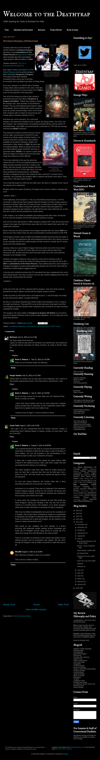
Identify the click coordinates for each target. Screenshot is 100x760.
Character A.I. (81, 566)
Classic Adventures (88, 471)
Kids (89, 480)
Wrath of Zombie (78, 675)
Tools (7, 30)
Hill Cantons (77, 655)
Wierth (75, 501)
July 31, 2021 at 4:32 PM (40, 393)
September (81, 533)
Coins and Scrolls (79, 662)
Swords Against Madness (81, 410)
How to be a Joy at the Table (86, 561)
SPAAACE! (92, 493)
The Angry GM (78, 652)
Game (75, 478)
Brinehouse (77, 677)
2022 (77, 519)
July (78, 539)
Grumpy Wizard (78, 672)
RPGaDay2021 (85, 491)
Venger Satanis (16, 375)
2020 (77, 588)
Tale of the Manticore (80, 421)
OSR (52, 326)
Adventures (88, 467)
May (79, 573)
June (79, 570)
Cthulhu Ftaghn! (90, 473)
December (80, 524)
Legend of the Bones (80, 423)
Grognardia (77, 664)
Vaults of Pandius (79, 674)
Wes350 (18, 552)
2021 (77, 522)
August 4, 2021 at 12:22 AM (32, 552)
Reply (12, 350)
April (79, 576)
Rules (81, 493)
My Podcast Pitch (82, 553)
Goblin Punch (77, 659)
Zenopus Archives (79, 670)
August (79, 536)
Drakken (93, 475)
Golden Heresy (84, 478)
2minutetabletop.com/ (78, 747)
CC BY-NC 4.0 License (64, 749)
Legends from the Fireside (81, 424)
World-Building (83, 501)
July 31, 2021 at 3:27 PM (31, 375)
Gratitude (80, 563)
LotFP (39, 326)
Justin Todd (14, 425)
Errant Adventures (79, 428)
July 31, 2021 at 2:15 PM (40, 359)
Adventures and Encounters (23, 30)
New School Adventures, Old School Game (86, 542)
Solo (85, 493)
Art (95, 467)
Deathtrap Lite (78, 475)
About (80, 467)
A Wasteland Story (79, 429)
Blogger (65, 754)
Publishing (86, 487)
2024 (77, 513)
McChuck (13, 337)
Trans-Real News (79, 411)
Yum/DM (76, 679)
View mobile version (36, 609)
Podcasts (76, 487)
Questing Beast (78, 650)
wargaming (92, 499)
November (80, 527)
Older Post (63, 604)
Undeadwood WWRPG (80, 499)
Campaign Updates (80, 469)
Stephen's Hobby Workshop (82, 649)
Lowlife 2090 (82, 482)
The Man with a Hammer (81, 657)
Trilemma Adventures (80, 660)
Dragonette (87, 475)
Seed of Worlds (78, 687)
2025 (77, 510)
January (80, 584)
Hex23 (91, 478)
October (80, 530)
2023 (77, 516)
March (79, 579)
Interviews (84, 480)
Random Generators (80, 489)
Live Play (93, 480)
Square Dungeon (78, 495)
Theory (57, 326)
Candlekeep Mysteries (17, 326)
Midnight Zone (91, 482)
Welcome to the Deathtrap (46, 14)
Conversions (31, 326)
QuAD (94, 487)
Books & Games (72, 30)
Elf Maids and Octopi (80, 682)
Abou (74, 467)
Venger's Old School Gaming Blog (84, 669)
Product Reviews (56, 30)
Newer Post (9, 604)
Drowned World (78, 476)
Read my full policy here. (81, 640)
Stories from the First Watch (82, 426)
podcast (24, 55)
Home (36, 604)
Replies (15, 355)
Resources (41, 30)
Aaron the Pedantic (79, 667)
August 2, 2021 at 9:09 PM (41, 445)
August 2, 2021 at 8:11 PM (29, 425)
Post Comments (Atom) (22, 616)
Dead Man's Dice (78, 413)
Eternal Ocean (91, 476)
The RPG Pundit (78, 665)
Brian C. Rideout (21, 359)
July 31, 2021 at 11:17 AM (27, 337)
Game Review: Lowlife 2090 (86, 550)
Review (76, 491)
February (80, 581)
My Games (46, 326)
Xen (91, 501)
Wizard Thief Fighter (80, 654)
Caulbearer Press (79, 680)
